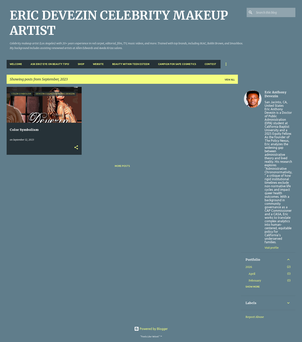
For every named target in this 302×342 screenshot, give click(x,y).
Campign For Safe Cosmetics (177, 64)
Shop (81, 64)
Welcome (16, 64)
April (252, 274)
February (255, 280)
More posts (122, 166)
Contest (210, 64)
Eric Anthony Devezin (275, 94)
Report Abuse (254, 317)
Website (98, 64)
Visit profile (272, 247)
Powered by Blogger (151, 329)
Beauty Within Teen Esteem (130, 64)
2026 (248, 267)
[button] (76, 147)
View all (230, 79)
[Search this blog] (274, 12)
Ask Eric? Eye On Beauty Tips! (50, 64)
